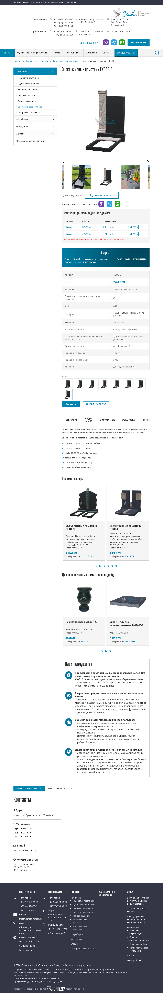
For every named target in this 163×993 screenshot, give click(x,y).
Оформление (107, 419)
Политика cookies (138, 944)
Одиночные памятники (29, 83)
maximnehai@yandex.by (24, 850)
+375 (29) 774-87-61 (63, 25)
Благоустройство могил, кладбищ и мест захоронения (136, 919)
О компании (133, 927)
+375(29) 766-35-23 (63, 34)
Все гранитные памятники (30, 112)
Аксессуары (22, 126)
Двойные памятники (27, 89)
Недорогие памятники (28, 78)
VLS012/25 (77, 262)
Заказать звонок (138, 42)
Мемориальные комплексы (30, 140)
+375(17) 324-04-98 (63, 31)
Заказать (71, 404)
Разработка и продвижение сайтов (29, 988)
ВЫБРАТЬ (133, 227)
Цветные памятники (27, 95)
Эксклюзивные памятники (30, 106)
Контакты (132, 955)
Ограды (20, 133)
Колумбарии (22, 119)
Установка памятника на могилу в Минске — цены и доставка (138, 900)
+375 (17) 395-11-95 (63, 19)
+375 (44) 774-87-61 (63, 22)
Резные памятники (27, 101)
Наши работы (134, 960)
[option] (106, 121)
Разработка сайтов (75, 988)
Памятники (21, 71)
